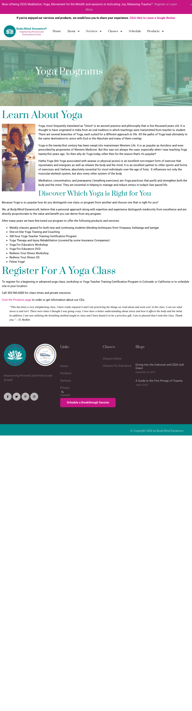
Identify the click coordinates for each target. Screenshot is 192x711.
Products (155, 32)
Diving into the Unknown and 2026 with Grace (160, 378)
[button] (62, 392)
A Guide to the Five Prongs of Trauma (159, 393)
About (73, 32)
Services (94, 32)
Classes (115, 32)
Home (57, 32)
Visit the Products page (16, 300)
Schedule (135, 32)
